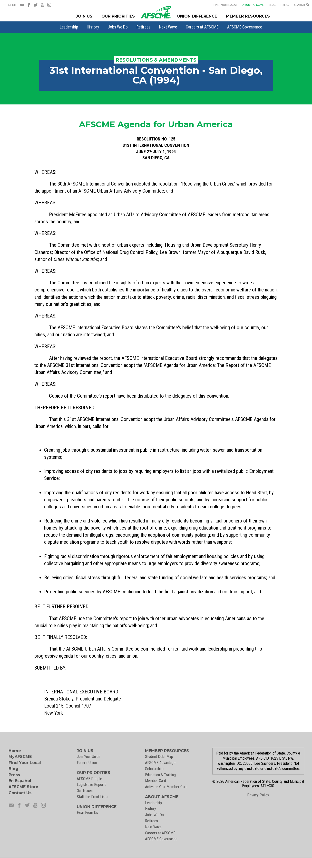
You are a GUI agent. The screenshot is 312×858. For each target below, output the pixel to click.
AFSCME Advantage (160, 762)
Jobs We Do (118, 27)
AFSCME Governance (244, 27)
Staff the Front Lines (92, 796)
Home (15, 750)
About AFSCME (250, 5)
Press (281, 5)
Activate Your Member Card (166, 786)
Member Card (155, 780)
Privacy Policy (258, 795)
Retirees (143, 27)
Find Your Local (222, 5)
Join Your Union (88, 756)
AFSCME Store (23, 786)
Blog (269, 5)
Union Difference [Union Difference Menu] (197, 16)
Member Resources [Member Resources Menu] (248, 16)
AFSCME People (89, 778)
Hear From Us (87, 812)
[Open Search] (301, 5)
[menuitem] (69, 27)
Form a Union (87, 762)
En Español (20, 780)
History (93, 27)
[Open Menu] (9, 5)
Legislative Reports (91, 784)
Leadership (69, 27)
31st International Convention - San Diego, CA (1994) (156, 75)
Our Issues (85, 790)
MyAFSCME (20, 756)
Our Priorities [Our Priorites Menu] (118, 16)
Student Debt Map (159, 756)
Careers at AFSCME (202, 27)
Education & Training (160, 775)
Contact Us (20, 793)
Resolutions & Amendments (156, 60)
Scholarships (154, 768)
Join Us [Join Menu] (84, 16)
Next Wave (168, 27)
